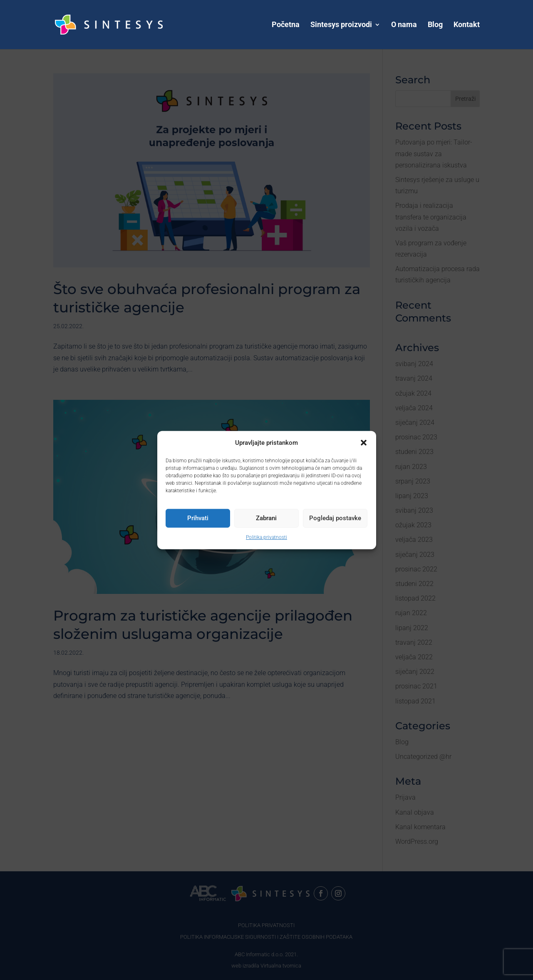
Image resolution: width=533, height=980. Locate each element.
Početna (286, 25)
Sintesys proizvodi (341, 25)
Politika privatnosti (266, 537)
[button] (363, 443)
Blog (435, 25)
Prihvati (197, 518)
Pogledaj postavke (335, 518)
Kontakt (467, 25)
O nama (404, 25)
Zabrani (266, 518)
